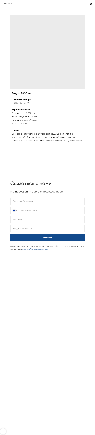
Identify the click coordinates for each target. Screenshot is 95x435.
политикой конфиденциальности (35, 249)
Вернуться (8, 3)
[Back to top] (3, 431)
